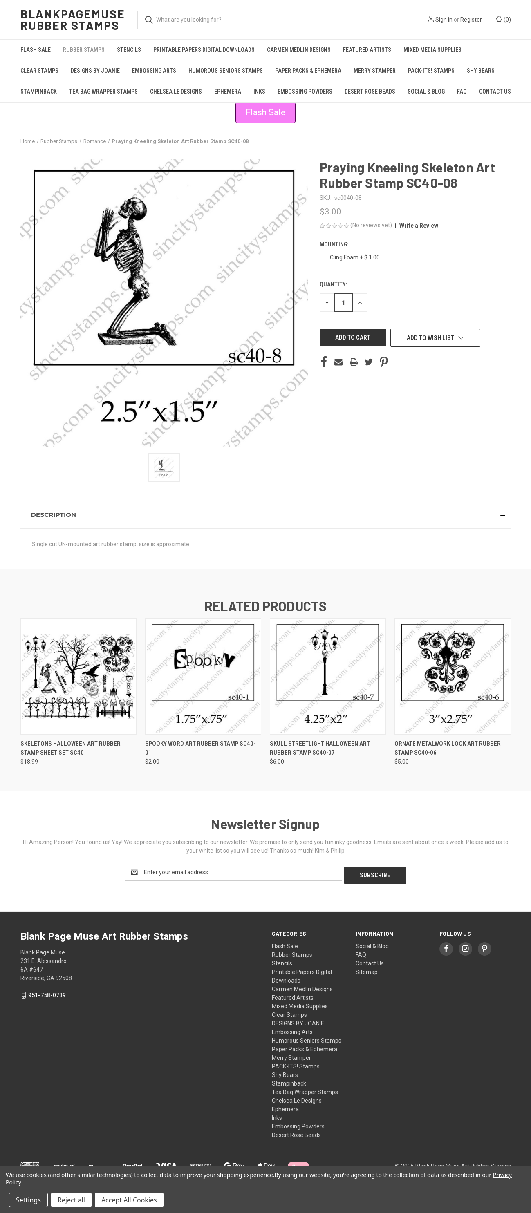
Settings (28, 1199)
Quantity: (333, 284)
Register (471, 19)
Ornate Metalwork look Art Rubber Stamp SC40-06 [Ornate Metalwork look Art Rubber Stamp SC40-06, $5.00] (447, 748)
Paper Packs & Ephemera (308, 70)
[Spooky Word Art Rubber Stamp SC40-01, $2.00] (203, 676)
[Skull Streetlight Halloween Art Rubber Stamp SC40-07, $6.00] (327, 676)
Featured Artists (367, 50)
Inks (259, 91)
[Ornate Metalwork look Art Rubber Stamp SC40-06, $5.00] (452, 676)
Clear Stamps (39, 70)
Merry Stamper (375, 70)
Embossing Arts (154, 70)
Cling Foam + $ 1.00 (355, 257)
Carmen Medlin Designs (299, 50)
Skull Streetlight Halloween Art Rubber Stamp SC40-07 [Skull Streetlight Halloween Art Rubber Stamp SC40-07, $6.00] (320, 748)
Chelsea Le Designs (176, 91)
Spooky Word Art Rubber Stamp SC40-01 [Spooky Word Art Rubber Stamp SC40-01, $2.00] (200, 748)
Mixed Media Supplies (432, 50)
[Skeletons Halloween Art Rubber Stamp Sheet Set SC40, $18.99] (78, 676)
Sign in (444, 19)
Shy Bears (481, 70)
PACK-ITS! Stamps (431, 70)
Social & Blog (426, 91)
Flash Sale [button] (265, 112)
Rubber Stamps (84, 50)
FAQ (462, 91)
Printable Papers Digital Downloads (204, 50)
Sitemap (367, 969)
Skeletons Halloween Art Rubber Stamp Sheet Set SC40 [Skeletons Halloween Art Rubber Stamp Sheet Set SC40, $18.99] (70, 748)
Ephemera (227, 91)
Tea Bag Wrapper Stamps (103, 91)
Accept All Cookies (129, 1199)
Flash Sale (35, 50)
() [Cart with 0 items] (503, 19)
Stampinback (38, 91)
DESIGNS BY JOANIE (95, 70)
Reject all (71, 1199)
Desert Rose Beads (370, 91)
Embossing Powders (305, 91)
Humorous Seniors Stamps (225, 70)
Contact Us (495, 91)
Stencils (129, 50)
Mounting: (335, 244)
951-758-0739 (47, 992)
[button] (415, 225)
